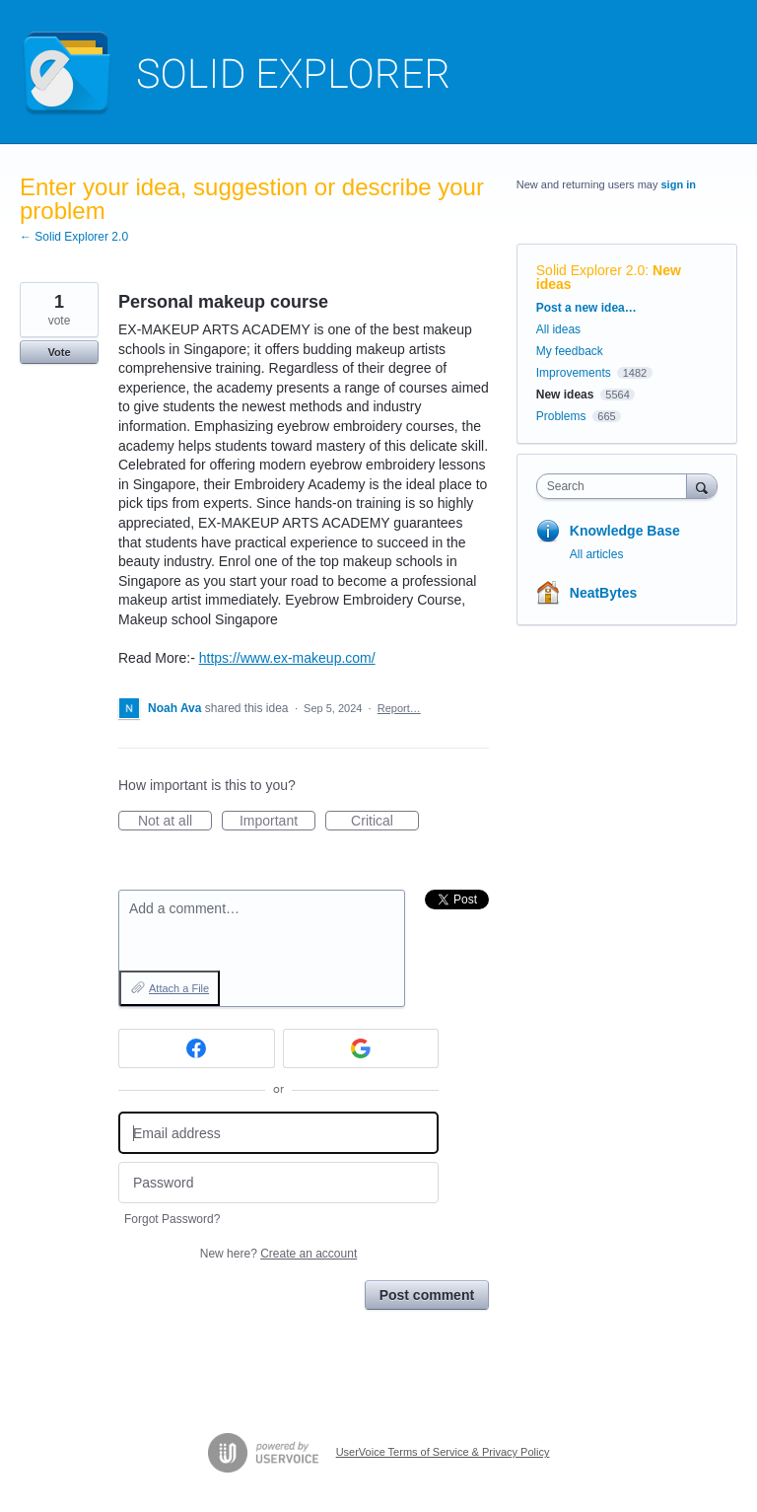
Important (277, 821)
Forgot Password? (172, 1219)
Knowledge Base (625, 531)
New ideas (565, 394)
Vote (58, 352)
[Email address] (278, 1133)
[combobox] (616, 486)
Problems (561, 416)
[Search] (702, 485)
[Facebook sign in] (196, 1048)
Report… (399, 708)
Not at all (175, 821)
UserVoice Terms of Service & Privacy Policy (443, 1452)
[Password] (278, 1183)
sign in (678, 184)
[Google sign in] (361, 1048)
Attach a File (179, 988)
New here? (278, 1253)
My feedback (569, 351)
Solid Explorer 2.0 (591, 270)
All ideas (558, 329)
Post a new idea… (586, 308)
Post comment (426, 1295)
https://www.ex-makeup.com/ (287, 658)
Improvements (573, 373)
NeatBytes (603, 593)
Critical (385, 821)
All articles (597, 554)
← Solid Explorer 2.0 (74, 237)
